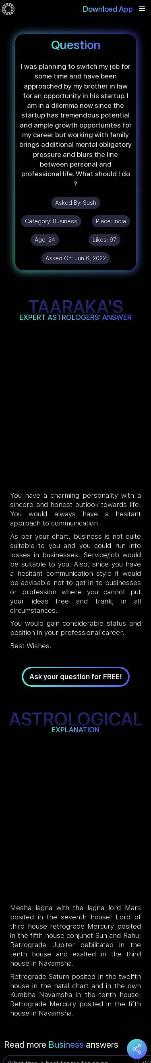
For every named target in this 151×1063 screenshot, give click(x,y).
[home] (8, 9)
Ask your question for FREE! (75, 676)
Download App (108, 9)
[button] (142, 9)
